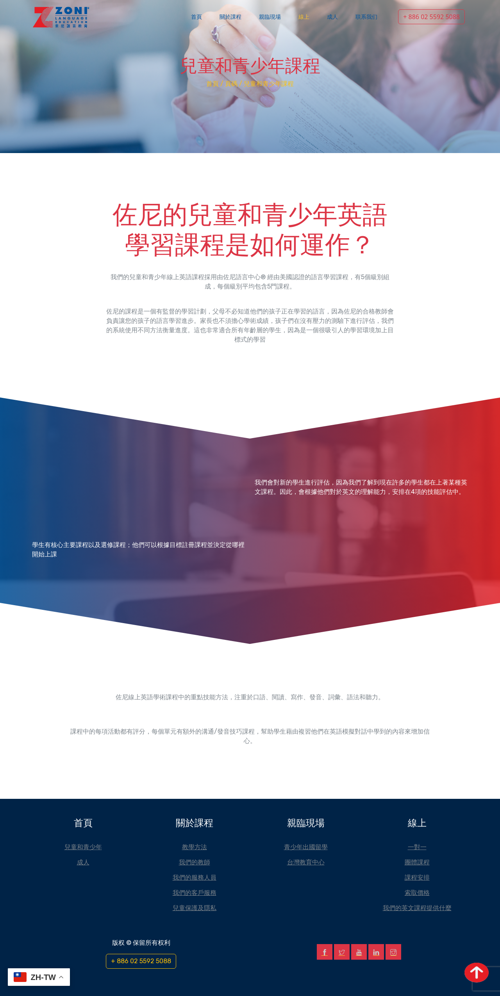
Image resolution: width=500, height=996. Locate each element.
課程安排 (417, 877)
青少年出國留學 (306, 847)
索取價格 (417, 892)
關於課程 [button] (230, 17)
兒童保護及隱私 (194, 907)
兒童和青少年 (83, 847)
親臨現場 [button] (270, 17)
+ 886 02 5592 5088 (431, 16)
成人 (332, 17)
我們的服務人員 (194, 877)
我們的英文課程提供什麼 (417, 907)
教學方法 (194, 847)
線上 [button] (303, 17)
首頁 (196, 17)
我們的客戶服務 (194, 892)
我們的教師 (194, 862)
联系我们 (366, 17)
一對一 (417, 847)
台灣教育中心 (306, 862)
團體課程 (417, 862)
